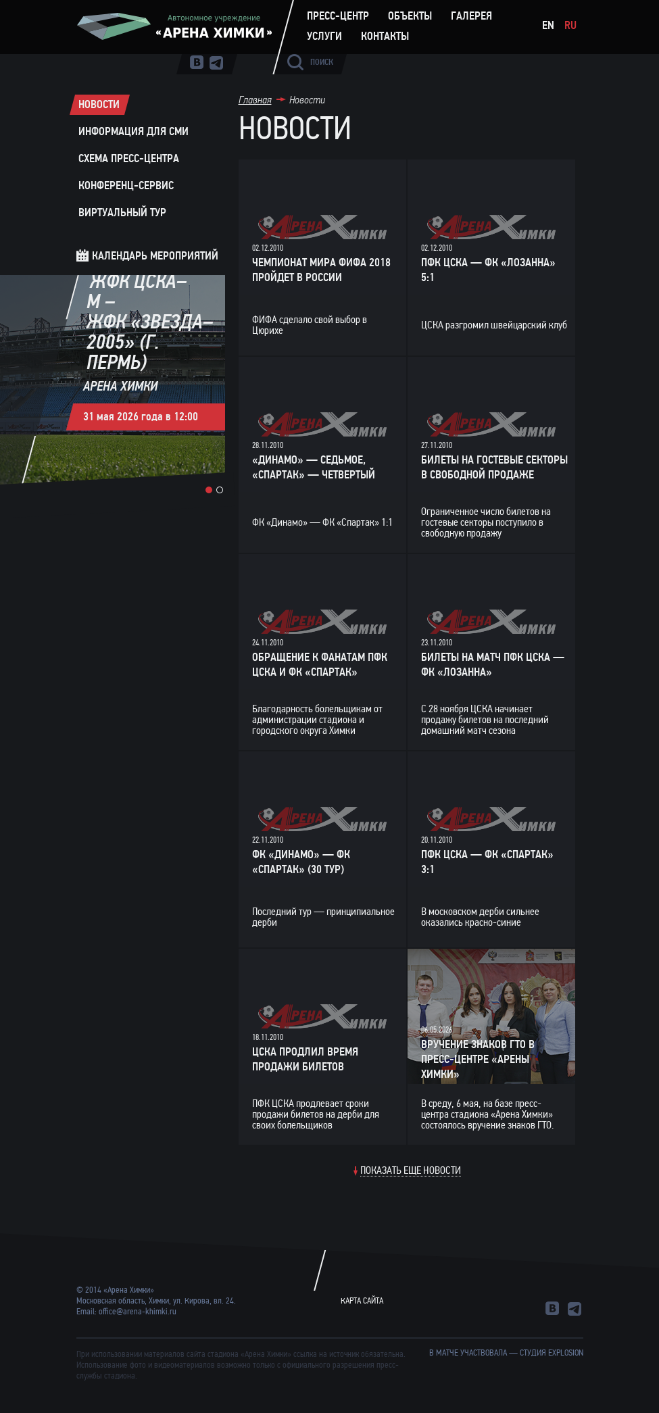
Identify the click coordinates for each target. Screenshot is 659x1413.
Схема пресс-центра (128, 159)
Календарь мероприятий (155, 256)
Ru (570, 25)
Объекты (410, 16)
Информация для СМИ (133, 132)
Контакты (385, 36)
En (548, 25)
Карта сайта (362, 1300)
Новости (99, 105)
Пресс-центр (338, 16)
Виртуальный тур (122, 213)
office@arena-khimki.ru (137, 1311)
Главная (255, 99)
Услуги (324, 36)
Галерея (471, 16)
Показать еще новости (410, 1170)
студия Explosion (551, 1352)
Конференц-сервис (126, 186)
